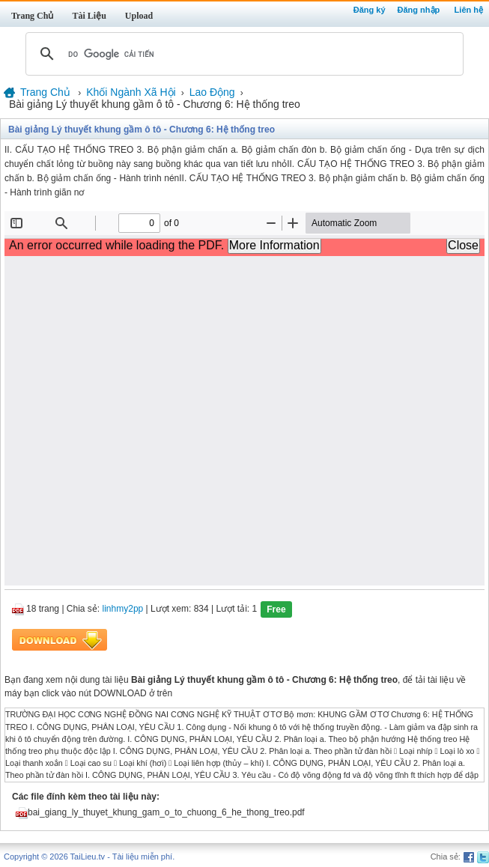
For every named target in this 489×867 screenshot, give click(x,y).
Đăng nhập (419, 9)
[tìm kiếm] (242, 54)
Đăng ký (369, 9)
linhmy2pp (123, 609)
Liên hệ (469, 9)
